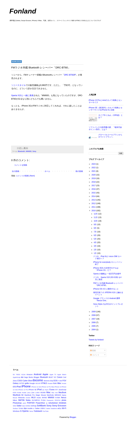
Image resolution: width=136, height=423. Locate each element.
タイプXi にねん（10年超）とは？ (110, 116)
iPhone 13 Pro (23, 390)
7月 (95, 232)
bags (26, 377)
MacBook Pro (29, 395)
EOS (55, 381)
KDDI (14, 392)
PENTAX (57, 400)
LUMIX (37, 392)
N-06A (57, 398)
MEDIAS (58, 395)
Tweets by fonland (96, 340)
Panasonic (50, 400)
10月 (96, 221)
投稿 (93, 350)
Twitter (37, 408)
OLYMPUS (36, 400)
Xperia (25, 411)
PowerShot (40, 403)
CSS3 (19, 381)
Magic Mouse (41, 395)
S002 (14, 406)
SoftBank (41, 405)
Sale (23, 406)
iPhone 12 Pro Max (48, 387)
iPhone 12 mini (36, 387)
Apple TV (53, 374)
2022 (94, 168)
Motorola (21, 398)
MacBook (62, 392)
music (39, 398)
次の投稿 (15, 171)
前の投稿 (79, 171)
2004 (94, 330)
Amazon (30, 374)
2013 (94, 200)
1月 (95, 253)
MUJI (33, 398)
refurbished (53, 403)
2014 (94, 196)
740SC (18, 374)
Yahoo (31, 411)
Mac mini (55, 392)
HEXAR (37, 383)
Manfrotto (50, 395)
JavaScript (62, 390)
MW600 (28, 151)
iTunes (51, 390)
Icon (55, 383)
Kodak (24, 392)
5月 (95, 239)
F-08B (60, 381)
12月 (96, 214)
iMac (59, 383)
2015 (94, 193)
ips (43, 390)
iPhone (26, 386)
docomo (38, 380)
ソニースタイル (18, 85)
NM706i (21, 400)
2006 (94, 322)
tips (25, 408)
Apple (45, 374)
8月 (95, 228)
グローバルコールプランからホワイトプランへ (110, 136)
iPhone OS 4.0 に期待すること (106, 289)
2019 (94, 178)
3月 (95, 246)
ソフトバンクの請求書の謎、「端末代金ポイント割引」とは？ (105, 128)
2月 (95, 250)
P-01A (43, 400)
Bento (31, 377)
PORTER (31, 403)
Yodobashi (38, 411)
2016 (94, 189)
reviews (62, 403)
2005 (94, 326)
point (24, 403)
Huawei (50, 383)
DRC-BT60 (69, 75)
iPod (39, 389)
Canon (59, 377)
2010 (94, 211)
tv (33, 408)
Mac (48, 392)
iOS (14, 387)
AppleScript (16, 377)
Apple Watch (61, 374)
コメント (94, 355)
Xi (21, 411)
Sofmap (33, 406)
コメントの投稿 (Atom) (25, 176)
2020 (94, 175)
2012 (94, 203)
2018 (94, 182)
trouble (30, 408)
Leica (28, 392)
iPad (18, 386)
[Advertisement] (68, 40)
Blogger (36, 377)
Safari (19, 406)
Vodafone (54, 408)
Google (32, 383)
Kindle (19, 392)
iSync (46, 390)
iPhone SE (33, 390)
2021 (94, 171)
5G (14, 374)
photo (64, 400)
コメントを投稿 (20, 165)
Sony (34, 151)
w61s (59, 408)
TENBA (21, 408)
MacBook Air (18, 395)
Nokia (28, 400)
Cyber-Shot (27, 381)
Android (37, 374)
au (22, 377)
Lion (32, 392)
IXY (56, 390)
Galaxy (16, 383)
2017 (94, 185)
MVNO (44, 398)
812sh (23, 374)
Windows (16, 411)
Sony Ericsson (59, 405)
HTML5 (44, 383)
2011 (94, 207)
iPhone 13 (58, 387)
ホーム (47, 171)
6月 (95, 235)
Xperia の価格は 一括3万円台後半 (107, 274)
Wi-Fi (64, 408)
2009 (94, 312)
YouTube (46, 411)
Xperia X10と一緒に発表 (22, 95)
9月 (95, 224)
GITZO (21, 383)
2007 (94, 319)
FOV (64, 381)
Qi (46, 403)
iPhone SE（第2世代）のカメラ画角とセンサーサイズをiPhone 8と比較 (105, 109)
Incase (64, 383)
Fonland (22, 11)
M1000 (43, 392)
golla (27, 383)
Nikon (15, 400)
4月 (95, 242)
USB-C (43, 408)
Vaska (48, 408)
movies (28, 398)
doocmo (47, 381)
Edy (51, 381)
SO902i (27, 406)
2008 (94, 315)
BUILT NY (52, 377)
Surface (15, 408)
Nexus (63, 398)
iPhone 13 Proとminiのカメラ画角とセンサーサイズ (105, 101)
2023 (94, 164)
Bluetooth (21, 151)
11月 (96, 217)
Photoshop (17, 403)
